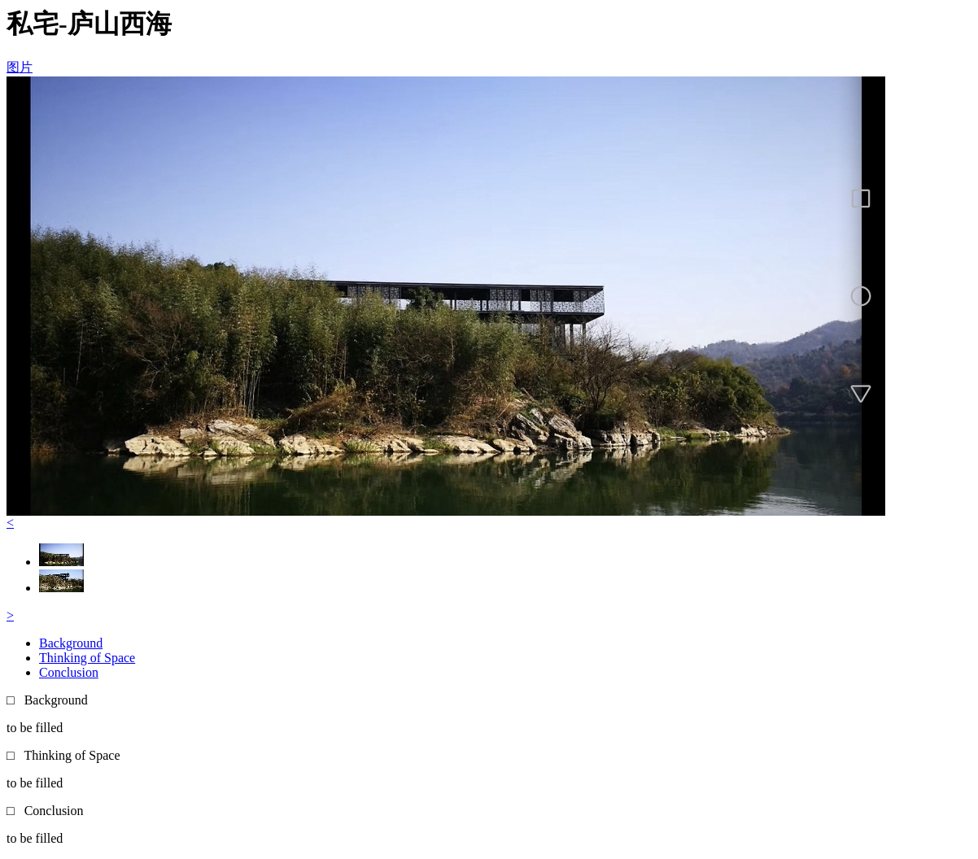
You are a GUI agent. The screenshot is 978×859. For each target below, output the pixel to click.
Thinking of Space (87, 658)
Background (71, 643)
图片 (20, 67)
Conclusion (68, 672)
